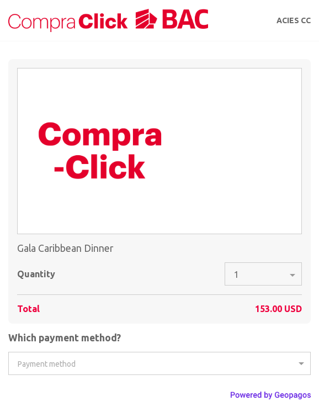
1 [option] (236, 274)
